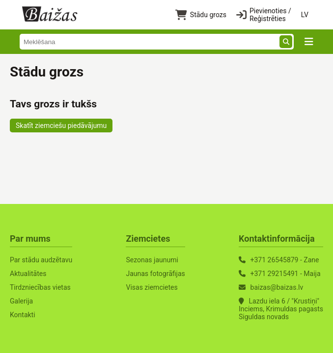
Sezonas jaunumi (152, 260)
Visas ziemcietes (151, 287)
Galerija (21, 301)
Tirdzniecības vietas (40, 287)
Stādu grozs (200, 15)
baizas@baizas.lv (277, 287)
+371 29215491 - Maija (285, 273)
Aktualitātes (28, 273)
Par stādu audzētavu (41, 260)
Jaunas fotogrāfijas (155, 273)
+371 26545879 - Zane (284, 260)
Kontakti (22, 315)
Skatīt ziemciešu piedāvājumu (61, 125)
